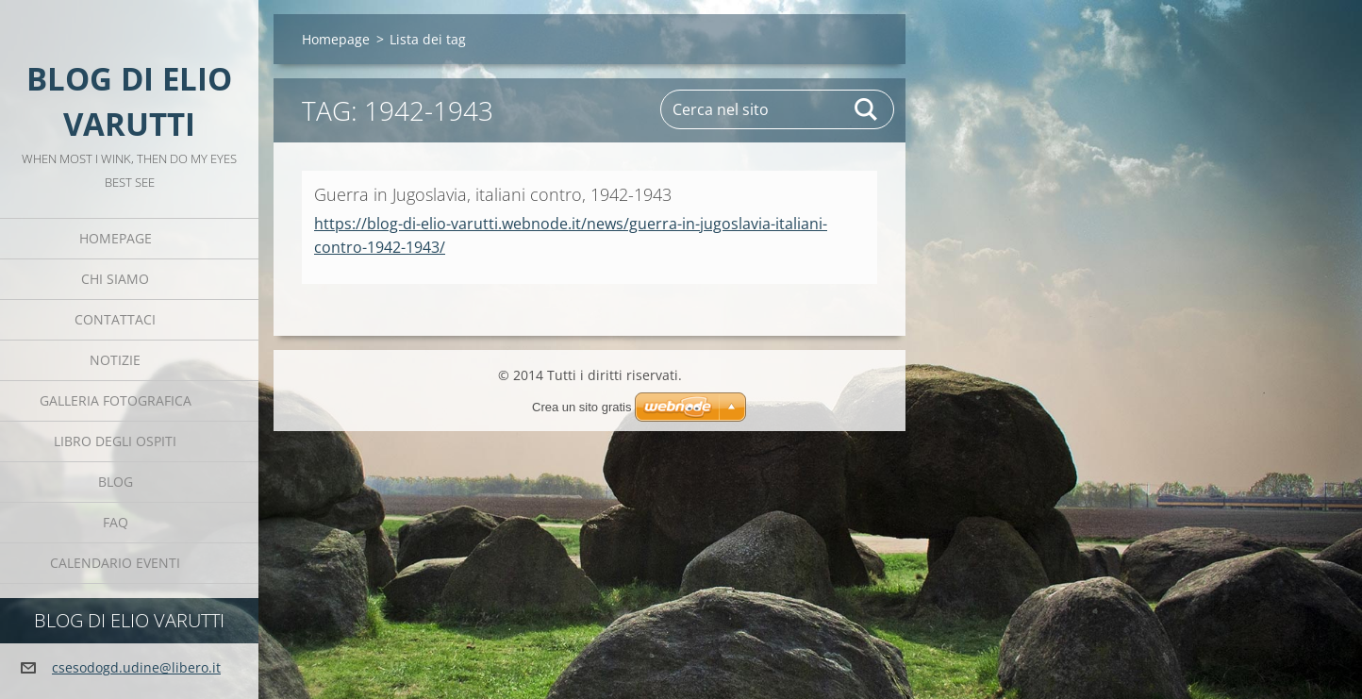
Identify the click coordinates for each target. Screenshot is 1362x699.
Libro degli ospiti (115, 441)
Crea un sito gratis (582, 407)
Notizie (115, 360)
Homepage (115, 238)
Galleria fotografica (115, 400)
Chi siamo (115, 279)
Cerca (867, 109)
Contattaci (115, 319)
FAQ (115, 522)
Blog (115, 482)
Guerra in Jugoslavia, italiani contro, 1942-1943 (493, 194)
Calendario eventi (115, 563)
